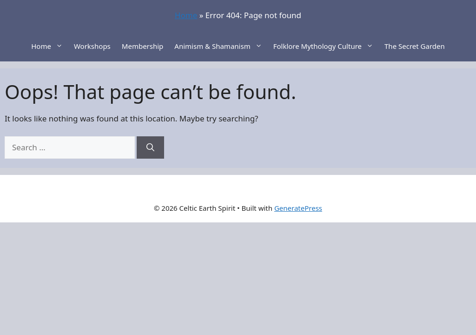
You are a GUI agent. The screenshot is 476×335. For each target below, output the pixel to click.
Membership (143, 46)
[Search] (150, 147)
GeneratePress (298, 208)
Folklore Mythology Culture (326, 46)
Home (186, 15)
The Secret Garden (414, 46)
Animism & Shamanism (220, 46)
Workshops (92, 46)
